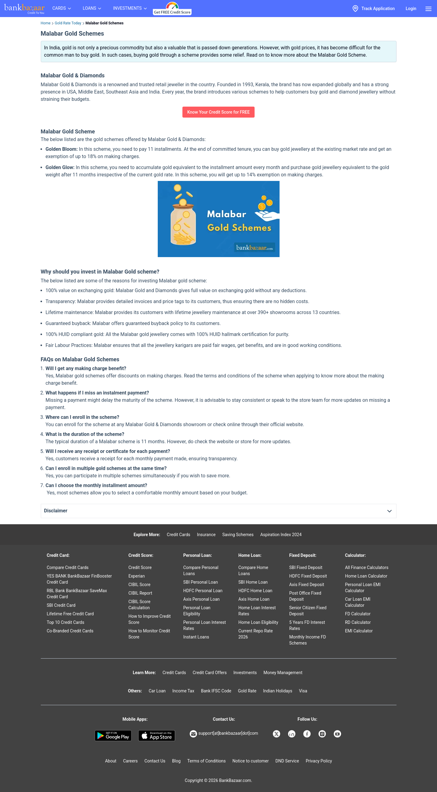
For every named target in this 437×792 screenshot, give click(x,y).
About (110, 760)
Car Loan (157, 690)
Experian (137, 576)
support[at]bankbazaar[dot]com (224, 733)
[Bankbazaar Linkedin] (292, 733)
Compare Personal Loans (200, 570)
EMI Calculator (359, 630)
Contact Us (154, 760)
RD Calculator (358, 622)
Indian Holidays (277, 690)
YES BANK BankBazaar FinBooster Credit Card (79, 579)
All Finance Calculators (366, 567)
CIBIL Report (140, 593)
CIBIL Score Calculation (139, 604)
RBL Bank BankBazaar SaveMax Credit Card (77, 593)
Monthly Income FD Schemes (307, 640)
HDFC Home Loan (255, 590)
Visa (303, 690)
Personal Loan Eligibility (196, 610)
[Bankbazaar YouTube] (338, 733)
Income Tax (183, 690)
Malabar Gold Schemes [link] (105, 23)
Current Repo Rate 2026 (255, 633)
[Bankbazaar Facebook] (307, 733)
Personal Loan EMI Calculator (363, 587)
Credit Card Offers (210, 672)
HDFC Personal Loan (203, 590)
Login (411, 8)
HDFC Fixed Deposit (308, 576)
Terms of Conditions (206, 760)
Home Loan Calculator (366, 576)
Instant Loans (196, 637)
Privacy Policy (319, 760)
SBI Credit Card (61, 605)
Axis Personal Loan (201, 599)
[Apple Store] (156, 735)
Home (46, 23)
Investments (245, 672)
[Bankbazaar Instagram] (323, 733)
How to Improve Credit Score (150, 619)
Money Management (282, 672)
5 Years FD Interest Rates (307, 625)
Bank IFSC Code (216, 690)
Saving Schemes (238, 534)
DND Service (287, 760)
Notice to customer (250, 760)
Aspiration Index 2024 (281, 534)
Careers (130, 760)
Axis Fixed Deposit (306, 584)
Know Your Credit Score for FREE (218, 112)
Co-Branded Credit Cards (70, 630)
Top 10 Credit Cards (65, 622)
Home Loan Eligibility (258, 622)
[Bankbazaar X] (277, 733)
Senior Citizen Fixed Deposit (307, 610)
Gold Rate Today (68, 23)
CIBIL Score (139, 584)
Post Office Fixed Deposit (305, 596)
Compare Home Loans (253, 570)
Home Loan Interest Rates (257, 610)
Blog (176, 760)
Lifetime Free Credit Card (70, 613)
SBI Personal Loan (200, 582)
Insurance (206, 534)
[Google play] (113, 735)
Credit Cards (178, 534)
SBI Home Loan (253, 582)
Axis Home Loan (254, 599)
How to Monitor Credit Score (149, 633)
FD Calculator (358, 613)
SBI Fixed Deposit (305, 567)
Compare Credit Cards (68, 567)
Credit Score (140, 567)
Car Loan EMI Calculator (357, 602)
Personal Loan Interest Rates (204, 625)
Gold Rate (247, 690)
